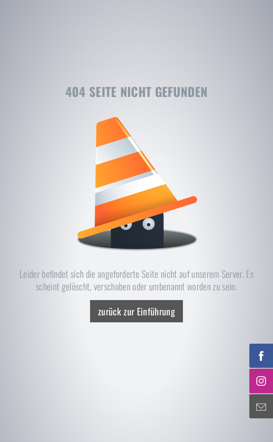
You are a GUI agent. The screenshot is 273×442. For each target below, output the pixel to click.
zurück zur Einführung (136, 311)
